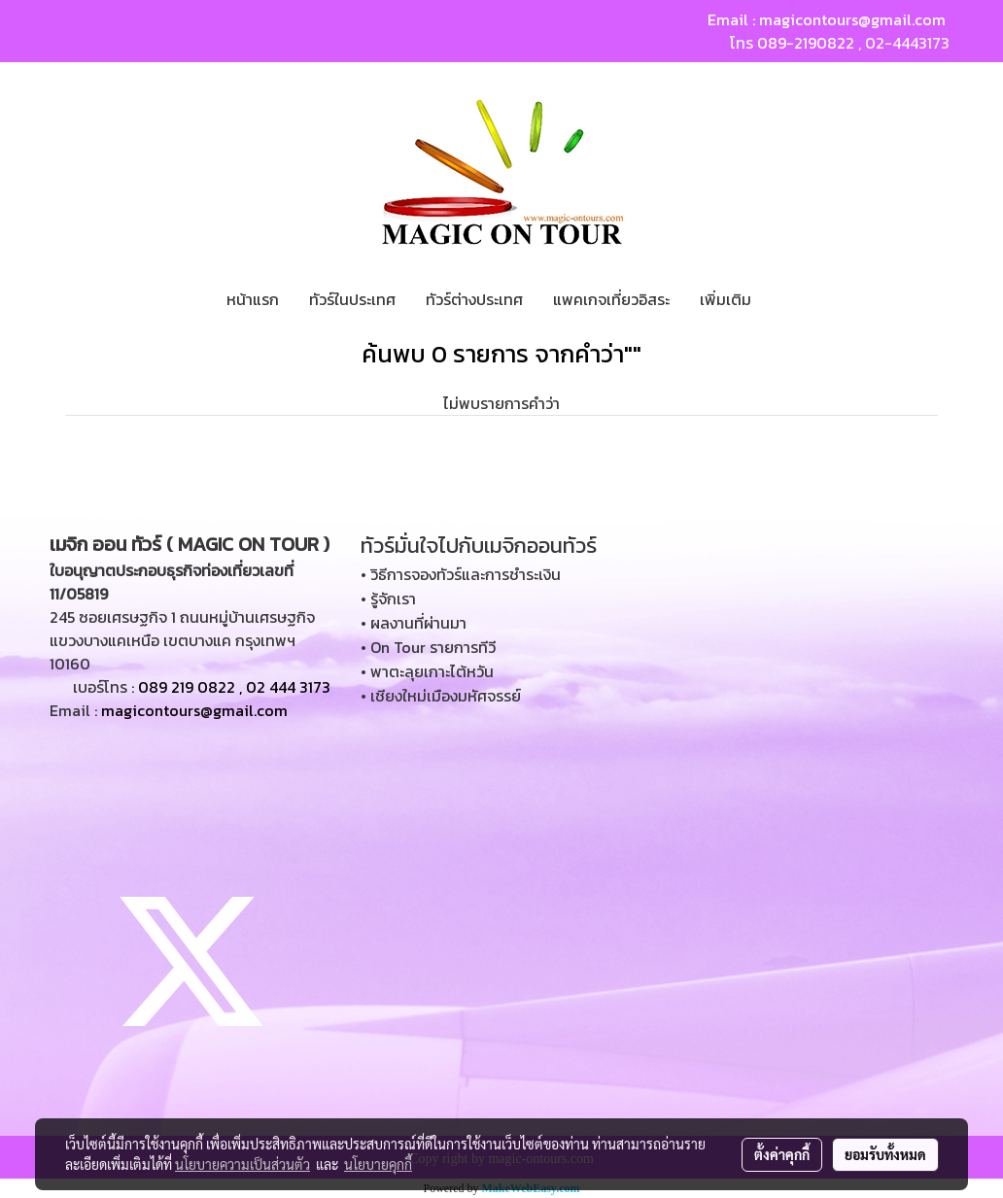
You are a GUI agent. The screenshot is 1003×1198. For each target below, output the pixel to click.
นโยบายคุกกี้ (378, 1164)
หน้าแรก (252, 299)
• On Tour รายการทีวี (428, 647)
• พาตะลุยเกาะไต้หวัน (427, 671)
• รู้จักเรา (388, 598)
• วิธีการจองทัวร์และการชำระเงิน (461, 574)
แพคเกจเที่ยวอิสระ (611, 299)
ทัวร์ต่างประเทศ (474, 299)
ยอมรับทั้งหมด (885, 1154)
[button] (783, 299)
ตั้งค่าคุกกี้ (782, 1154)
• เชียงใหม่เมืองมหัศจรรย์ (441, 695)
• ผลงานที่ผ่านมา (414, 622)
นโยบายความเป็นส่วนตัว (242, 1164)
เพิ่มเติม (725, 299)
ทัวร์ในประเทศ (352, 299)
